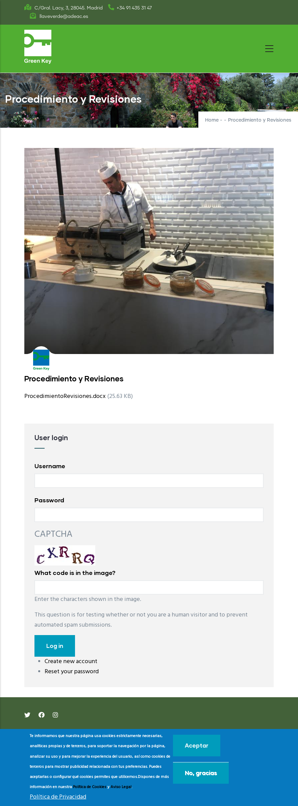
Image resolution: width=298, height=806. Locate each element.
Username (49, 466)
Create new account (71, 661)
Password (49, 500)
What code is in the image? (75, 572)
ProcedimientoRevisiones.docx (65, 396)
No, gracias (201, 772)
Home (212, 120)
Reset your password (72, 672)
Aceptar (196, 745)
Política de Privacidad (58, 797)
